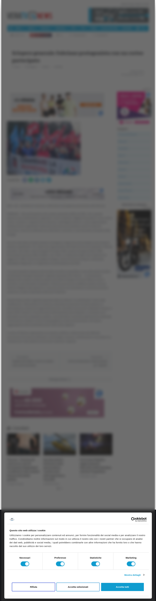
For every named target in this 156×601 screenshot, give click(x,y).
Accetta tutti (122, 587)
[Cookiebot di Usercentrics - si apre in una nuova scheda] (133, 519)
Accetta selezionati (78, 587)
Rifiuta (33, 587)
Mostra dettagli (132, 575)
